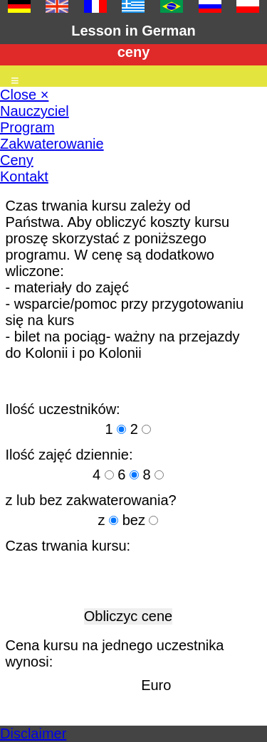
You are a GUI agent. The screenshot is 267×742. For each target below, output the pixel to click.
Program (27, 127)
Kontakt (24, 176)
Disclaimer (33, 733)
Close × (24, 94)
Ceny (16, 160)
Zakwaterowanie (52, 144)
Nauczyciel (34, 111)
